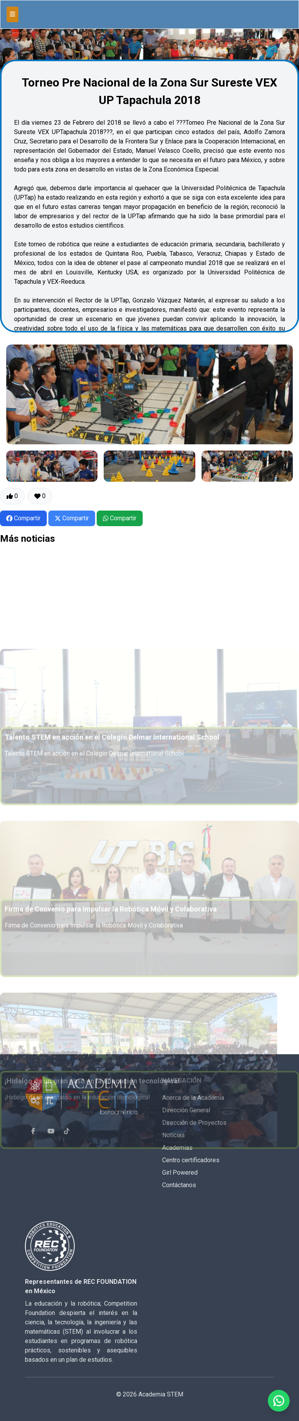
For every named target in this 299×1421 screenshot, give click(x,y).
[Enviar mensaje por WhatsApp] (279, 1401)
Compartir (23, 518)
